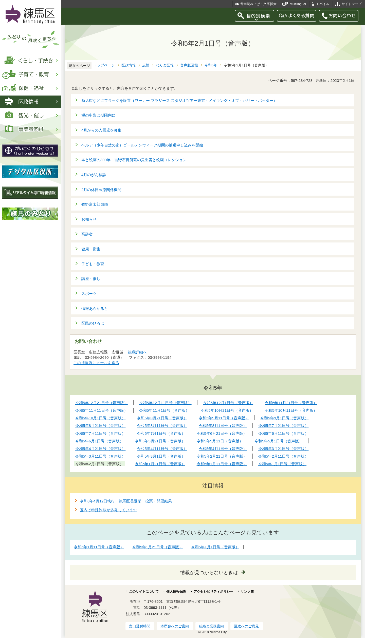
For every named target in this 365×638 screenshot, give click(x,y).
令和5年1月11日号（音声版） (99, 547)
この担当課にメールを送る (96, 363)
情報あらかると (94, 308)
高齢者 (87, 234)
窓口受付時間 (139, 626)
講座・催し (90, 278)
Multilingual (298, 4)
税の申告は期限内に (98, 115)
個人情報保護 (176, 591)
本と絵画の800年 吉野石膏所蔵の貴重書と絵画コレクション (134, 160)
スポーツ (89, 293)
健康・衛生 (90, 249)
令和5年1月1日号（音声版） (215, 547)
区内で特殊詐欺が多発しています (108, 510)
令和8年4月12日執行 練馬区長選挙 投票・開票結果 (126, 501)
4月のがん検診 (93, 175)
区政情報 (128, 65)
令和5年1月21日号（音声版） (157, 547)
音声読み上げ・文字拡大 (258, 4)
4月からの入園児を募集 (101, 130)
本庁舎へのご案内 (174, 626)
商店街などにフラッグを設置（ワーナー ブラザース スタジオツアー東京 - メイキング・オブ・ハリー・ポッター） (179, 100)
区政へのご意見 (246, 626)
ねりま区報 (165, 65)
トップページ (104, 65)
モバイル (322, 4)
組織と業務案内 (211, 626)
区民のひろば (92, 323)
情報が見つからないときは (209, 572)
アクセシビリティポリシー (213, 591)
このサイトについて (144, 591)
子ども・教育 (92, 264)
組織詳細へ (137, 352)
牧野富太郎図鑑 (94, 204)
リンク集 (247, 591)
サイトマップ (351, 4)
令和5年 (211, 65)
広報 (145, 65)
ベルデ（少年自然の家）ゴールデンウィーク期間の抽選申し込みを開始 (142, 145)
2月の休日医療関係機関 (101, 189)
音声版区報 (189, 65)
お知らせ (89, 219)
